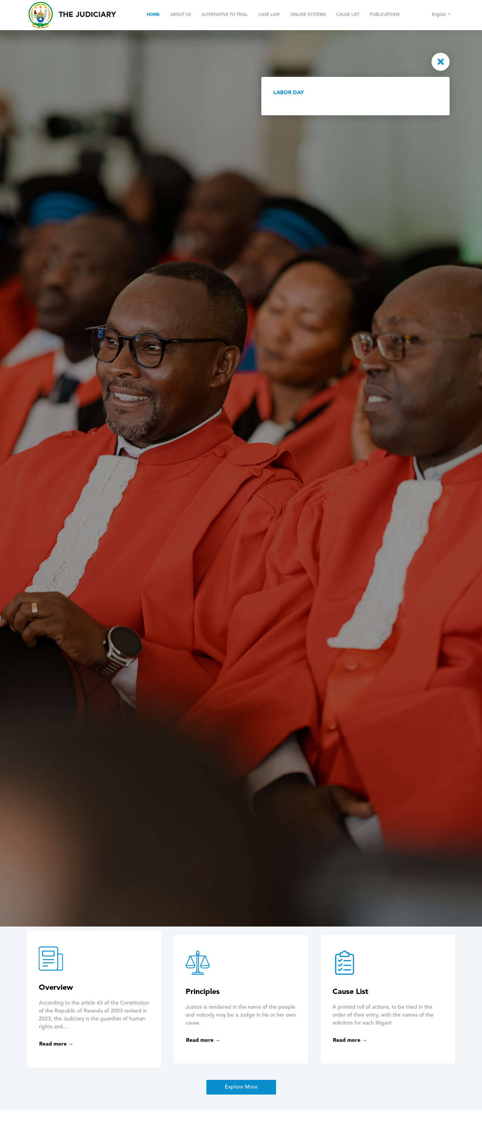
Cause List (347, 15)
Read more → (56, 1044)
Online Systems (308, 15)
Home (153, 15)
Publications (385, 15)
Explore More (241, 1087)
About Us (180, 15)
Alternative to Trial (224, 15)
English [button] (439, 15)
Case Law (269, 15)
